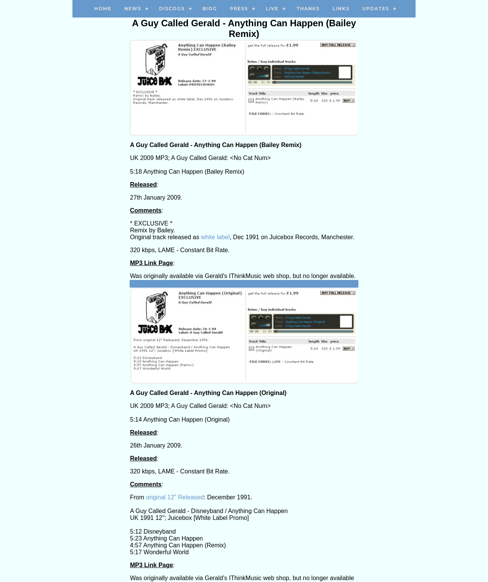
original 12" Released (175, 497)
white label (215, 237)
